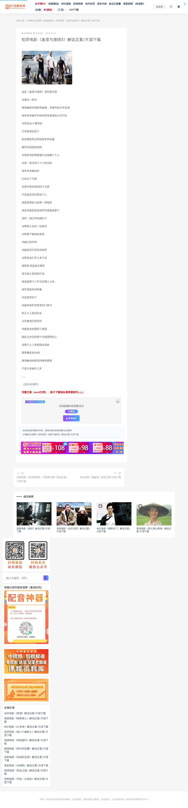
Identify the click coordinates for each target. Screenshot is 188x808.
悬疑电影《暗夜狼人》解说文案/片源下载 (26, 720)
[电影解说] (53, 3)
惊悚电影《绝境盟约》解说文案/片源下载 (26, 742)
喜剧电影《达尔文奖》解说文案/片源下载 (73, 530)
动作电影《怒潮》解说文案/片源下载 (25, 713)
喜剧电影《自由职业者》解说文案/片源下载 (26, 758)
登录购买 (71, 418)
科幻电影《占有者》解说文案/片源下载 (26, 726)
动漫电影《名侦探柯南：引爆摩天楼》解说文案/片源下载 (42, 479)
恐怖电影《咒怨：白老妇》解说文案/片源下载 (26, 780)
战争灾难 (102, 3)
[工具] (61, 9)
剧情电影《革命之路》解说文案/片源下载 (26, 772)
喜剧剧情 (128, 3)
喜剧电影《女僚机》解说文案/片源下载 (26, 765)
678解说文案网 (34, 20)
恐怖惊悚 (78, 3)
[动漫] (38, 9)
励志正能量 (115, 3)
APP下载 (74, 9)
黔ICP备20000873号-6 (137, 799)
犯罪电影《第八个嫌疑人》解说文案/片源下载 (26, 733)
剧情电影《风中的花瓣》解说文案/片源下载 (26, 750)
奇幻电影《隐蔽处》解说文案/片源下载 (100, 477)
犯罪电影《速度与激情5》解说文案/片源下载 (58, 434)
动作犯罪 (90, 3)
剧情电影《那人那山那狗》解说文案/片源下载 (153, 530)
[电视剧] (139, 3)
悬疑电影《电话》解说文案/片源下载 (33, 530)
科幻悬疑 (66, 3)
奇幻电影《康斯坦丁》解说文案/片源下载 (113, 530)
